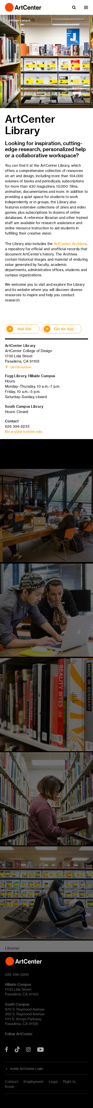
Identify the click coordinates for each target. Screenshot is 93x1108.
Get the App (64, 329)
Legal (53, 1081)
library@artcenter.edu (23, 431)
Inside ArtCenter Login (26, 1068)
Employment (33, 1081)
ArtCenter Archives (70, 244)
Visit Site (24, 329)
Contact (11, 1081)
